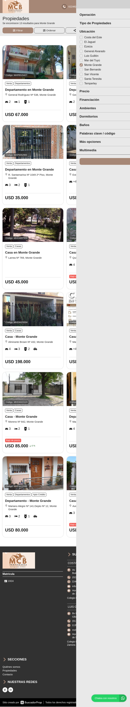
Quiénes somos (11, 667)
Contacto (8, 674)
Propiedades (10, 671)
